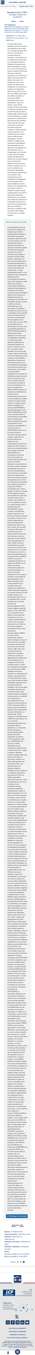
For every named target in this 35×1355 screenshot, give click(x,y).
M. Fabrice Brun (17, 1232)
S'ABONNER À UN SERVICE (17, 1334)
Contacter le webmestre (9, 1344)
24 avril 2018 (24, 1254)
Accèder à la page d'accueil (2, 2)
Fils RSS (19, 1344)
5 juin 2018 (23, 1256)
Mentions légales (6, 1342)
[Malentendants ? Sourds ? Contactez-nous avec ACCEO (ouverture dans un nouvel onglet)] (16, 1316)
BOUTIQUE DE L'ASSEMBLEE (17, 1328)
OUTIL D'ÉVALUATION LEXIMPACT (17, 1337)
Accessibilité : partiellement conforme (22, 1342)
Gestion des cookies (27, 1344)
